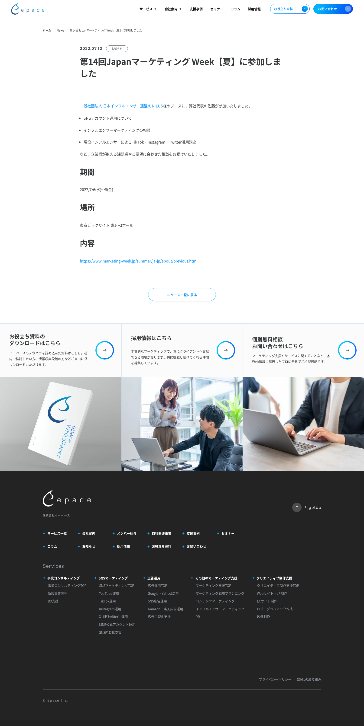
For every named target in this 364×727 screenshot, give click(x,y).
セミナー (216, 9)
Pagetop (306, 508)
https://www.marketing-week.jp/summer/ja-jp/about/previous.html (139, 261)
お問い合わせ (334, 10)
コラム (235, 9)
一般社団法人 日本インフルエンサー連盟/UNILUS (121, 106)
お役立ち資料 (289, 10)
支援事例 (196, 9)
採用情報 (254, 9)
